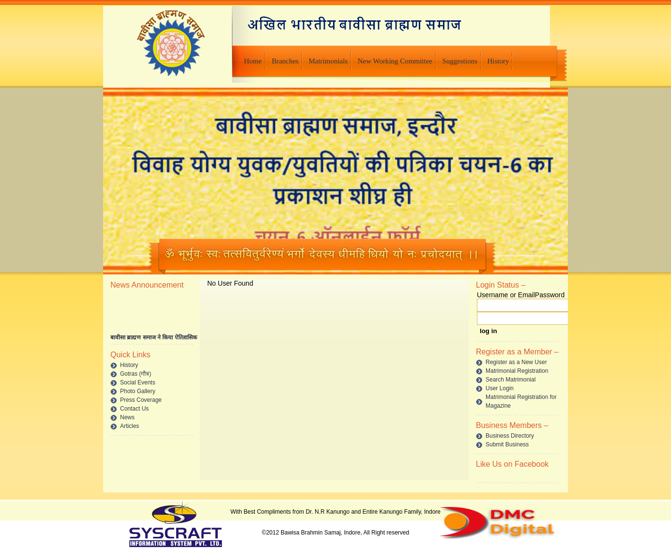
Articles (129, 426)
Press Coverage (141, 400)
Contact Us (134, 408)
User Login (500, 388)
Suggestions (459, 61)
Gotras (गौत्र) (135, 373)
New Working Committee (395, 61)
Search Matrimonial (510, 379)
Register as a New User (516, 362)
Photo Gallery (137, 391)
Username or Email (506, 295)
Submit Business (507, 444)
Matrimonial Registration (517, 370)
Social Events (137, 382)
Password (549, 295)
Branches (285, 61)
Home (253, 61)
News (127, 417)
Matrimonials (328, 61)
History (498, 61)
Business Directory (510, 435)
